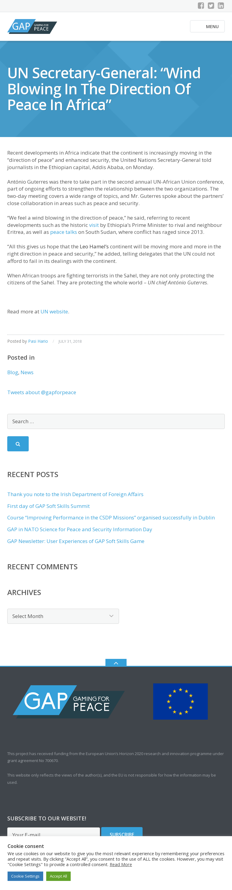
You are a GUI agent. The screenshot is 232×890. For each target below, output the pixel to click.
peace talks (63, 233)
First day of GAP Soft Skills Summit (48, 507)
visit (94, 226)
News (27, 374)
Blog (12, 374)
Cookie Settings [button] (25, 876)
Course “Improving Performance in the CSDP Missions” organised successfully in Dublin (111, 519)
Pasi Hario (38, 343)
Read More (121, 864)
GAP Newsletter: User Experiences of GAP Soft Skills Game (75, 542)
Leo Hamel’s (94, 248)
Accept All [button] (58, 876)
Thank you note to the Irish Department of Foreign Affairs (75, 495)
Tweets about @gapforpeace (41, 394)
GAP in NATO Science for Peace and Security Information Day (79, 531)
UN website (54, 313)
